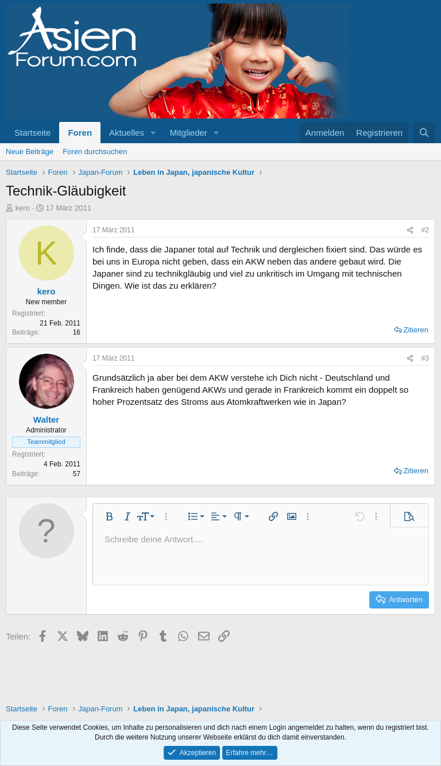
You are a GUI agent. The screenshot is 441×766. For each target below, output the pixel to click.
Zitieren (416, 329)
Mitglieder (188, 132)
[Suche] (424, 132)
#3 (425, 358)
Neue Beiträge (29, 151)
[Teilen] (410, 230)
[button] (153, 132)
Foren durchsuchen (95, 151)
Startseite (32, 132)
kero (23, 208)
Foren (80, 132)
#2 (425, 230)
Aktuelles (126, 132)
